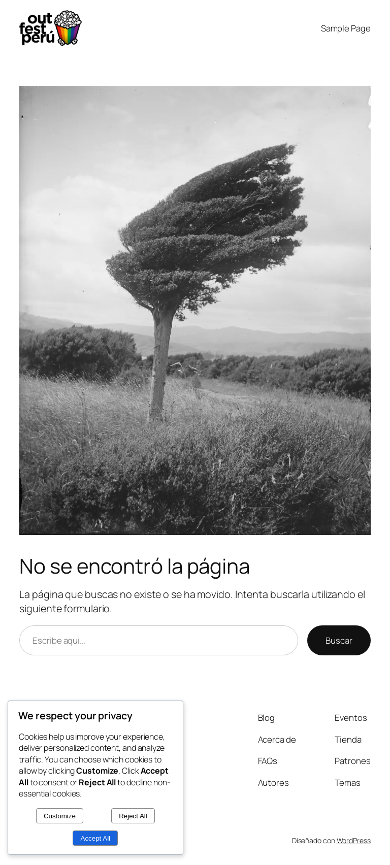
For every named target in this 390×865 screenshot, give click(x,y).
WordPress (354, 840)
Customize (60, 816)
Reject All (133, 816)
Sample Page (346, 28)
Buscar (339, 640)
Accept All (96, 838)
